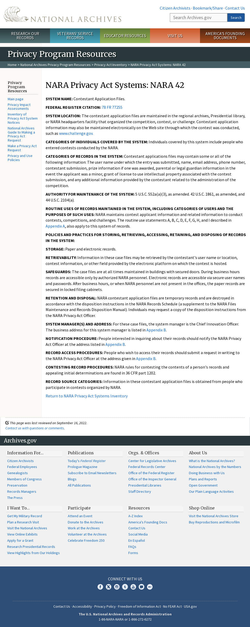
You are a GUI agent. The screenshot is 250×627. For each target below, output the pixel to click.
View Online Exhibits (22, 534)
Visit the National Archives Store (213, 516)
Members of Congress (24, 479)
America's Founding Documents (225, 35)
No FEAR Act (172, 606)
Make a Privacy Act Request (22, 148)
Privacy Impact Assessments (19, 106)
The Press (15, 497)
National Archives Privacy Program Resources (55, 64)
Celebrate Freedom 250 (86, 540)
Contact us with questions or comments (34, 428)
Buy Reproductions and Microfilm (214, 522)
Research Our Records (25, 35)
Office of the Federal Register (151, 473)
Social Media (138, 534)
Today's (87, 460)
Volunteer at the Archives (87, 534)
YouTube (133, 587)
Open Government (203, 485)
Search (236, 17)
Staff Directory (139, 491)
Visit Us (175, 35)
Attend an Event (80, 516)
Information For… (25, 452)
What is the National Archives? (212, 460)
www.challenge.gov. (76, 133)
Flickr (150, 587)
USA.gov (190, 606)
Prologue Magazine (82, 466)
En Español (136, 540)
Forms (133, 552)
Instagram (117, 587)
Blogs (72, 479)
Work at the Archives (84, 528)
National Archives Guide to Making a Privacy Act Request (21, 134)
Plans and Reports (203, 479)
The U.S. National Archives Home (62, 14)
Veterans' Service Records (75, 35)
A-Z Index (135, 516)
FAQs (132, 546)
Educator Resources (125, 35)
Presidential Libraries (144, 485)
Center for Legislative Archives (152, 460)
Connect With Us (125, 578)
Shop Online (202, 508)
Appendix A (55, 226)
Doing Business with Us (207, 473)
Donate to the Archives (85, 522)
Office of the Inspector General (152, 479)
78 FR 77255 (112, 107)
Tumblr (125, 587)
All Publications (79, 485)
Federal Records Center (146, 466)
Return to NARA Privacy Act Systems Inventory (87, 395)
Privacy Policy (105, 606)
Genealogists (17, 473)
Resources (139, 508)
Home (12, 64)
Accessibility (82, 606)
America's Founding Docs (147, 522)
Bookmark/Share (208, 8)
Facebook (100, 587)
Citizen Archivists (175, 8)
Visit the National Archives (27, 528)
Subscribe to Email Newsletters (92, 473)
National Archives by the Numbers (215, 466)
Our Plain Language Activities (211, 491)
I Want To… (18, 508)
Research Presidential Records (31, 546)
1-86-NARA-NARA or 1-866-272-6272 (125, 619)
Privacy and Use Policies (20, 157)
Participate (79, 508)
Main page (15, 99)
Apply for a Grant (20, 540)
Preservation (17, 485)
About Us (198, 452)
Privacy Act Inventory (110, 64)
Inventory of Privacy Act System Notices (23, 118)
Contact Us (235, 8)
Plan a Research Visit (23, 522)
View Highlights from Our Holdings (33, 552)
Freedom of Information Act (139, 606)
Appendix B (156, 329)
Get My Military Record (24, 516)
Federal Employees (22, 466)
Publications (81, 452)
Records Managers (21, 491)
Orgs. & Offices (143, 452)
